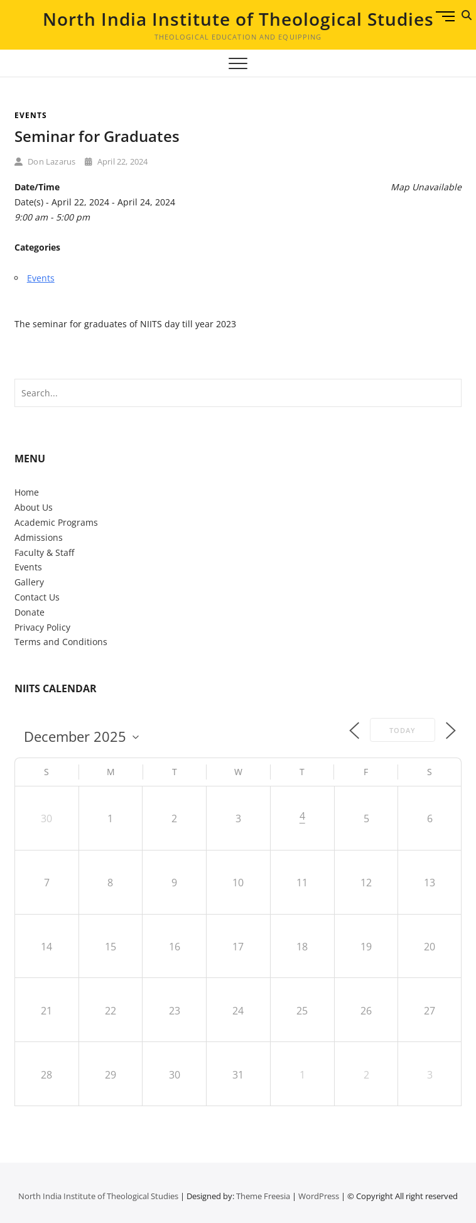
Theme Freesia (263, 1196)
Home (26, 492)
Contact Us (37, 597)
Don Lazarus (45, 161)
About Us (33, 507)
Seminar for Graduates (97, 136)
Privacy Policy (42, 627)
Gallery (29, 582)
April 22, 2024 (116, 161)
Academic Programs (56, 522)
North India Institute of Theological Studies (238, 19)
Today (402, 730)
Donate (29, 612)
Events (30, 115)
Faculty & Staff (44, 552)
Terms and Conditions (60, 642)
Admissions (38, 537)
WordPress (318, 1196)
